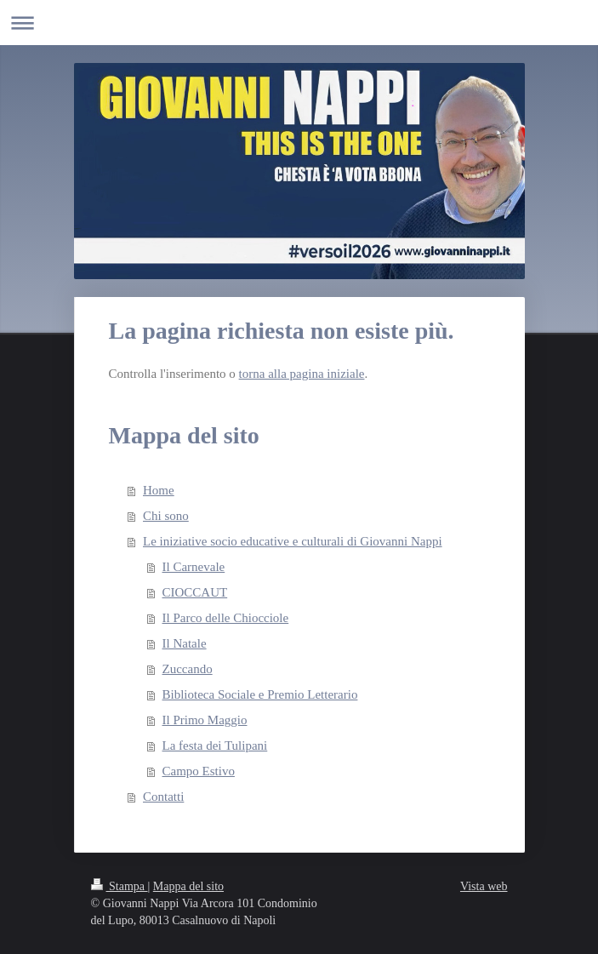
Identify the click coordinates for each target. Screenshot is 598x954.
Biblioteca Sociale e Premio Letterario (260, 694)
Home (158, 490)
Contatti (163, 796)
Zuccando (187, 669)
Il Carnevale (193, 567)
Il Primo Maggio (205, 720)
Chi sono (166, 516)
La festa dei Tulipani (215, 745)
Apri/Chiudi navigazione (299, 22)
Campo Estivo (198, 771)
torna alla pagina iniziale (302, 373)
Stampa (119, 886)
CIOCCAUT (195, 592)
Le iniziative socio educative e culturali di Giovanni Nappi (292, 541)
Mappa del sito (188, 886)
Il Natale (184, 643)
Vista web (484, 886)
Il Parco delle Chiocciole (225, 618)
